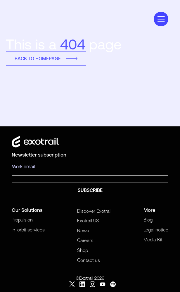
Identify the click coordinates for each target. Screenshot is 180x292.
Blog (148, 219)
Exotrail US (88, 220)
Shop (82, 250)
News (83, 230)
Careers (85, 240)
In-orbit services (28, 229)
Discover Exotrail (94, 211)
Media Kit (152, 239)
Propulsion (22, 219)
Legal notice (155, 229)
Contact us (88, 260)
